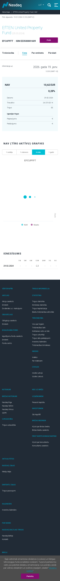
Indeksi (34, 357)
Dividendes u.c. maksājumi (12, 309)
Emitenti (5, 305)
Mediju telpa (6, 472)
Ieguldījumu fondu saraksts (12, 336)
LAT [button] (40, 5)
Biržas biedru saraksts (40, 430)
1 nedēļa (9, 152)
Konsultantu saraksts (40, 446)
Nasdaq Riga (7, 402)
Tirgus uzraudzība (9, 425)
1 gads (51, 152)
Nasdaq (12, 5)
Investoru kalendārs (39, 342)
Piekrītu (30, 576)
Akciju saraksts (8, 301)
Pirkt (49, 40)
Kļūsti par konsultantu (40, 442)
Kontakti (5, 539)
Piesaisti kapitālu (38, 402)
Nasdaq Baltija (7, 536)
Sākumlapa (6, 12)
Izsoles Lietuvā (37, 376)
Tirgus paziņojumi (9, 491)
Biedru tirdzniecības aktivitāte (43, 312)
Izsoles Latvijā (37, 373)
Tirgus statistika (38, 301)
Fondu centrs (7, 343)
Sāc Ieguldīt (36, 414)
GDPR (4, 413)
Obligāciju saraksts (9, 321)
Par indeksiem (37, 361)
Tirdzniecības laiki (38, 328)
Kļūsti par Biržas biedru (41, 427)
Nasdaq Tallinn (7, 406)
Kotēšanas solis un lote (40, 331)
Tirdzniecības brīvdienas (41, 345)
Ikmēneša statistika (39, 305)
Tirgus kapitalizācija (39, 309)
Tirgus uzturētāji (38, 335)
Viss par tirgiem (38, 324)
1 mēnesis (24, 152)
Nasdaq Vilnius (8, 409)
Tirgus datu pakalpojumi (41, 338)
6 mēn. (38, 152)
